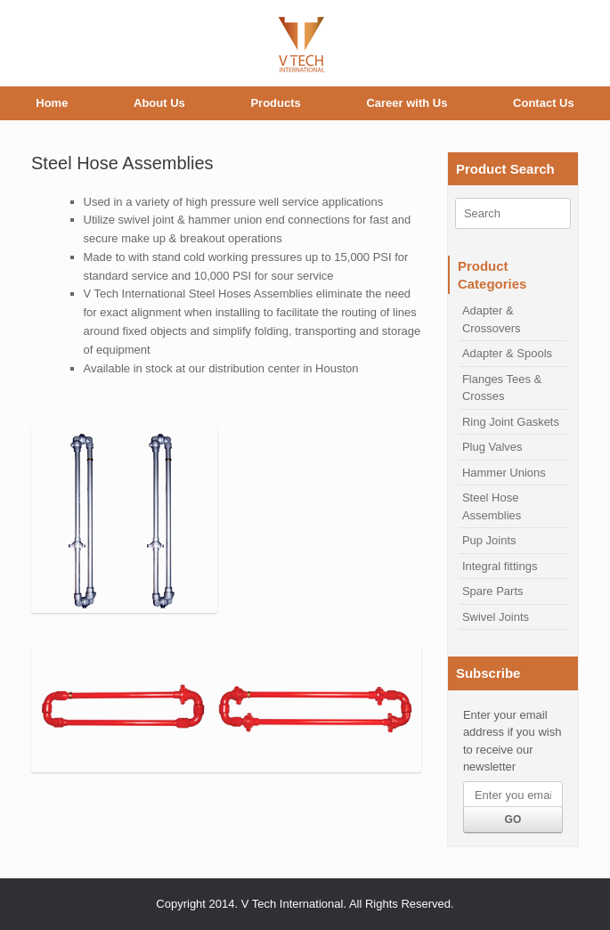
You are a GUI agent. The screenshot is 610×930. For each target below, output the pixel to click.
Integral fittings (500, 566)
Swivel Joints (495, 617)
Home (52, 103)
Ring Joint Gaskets (510, 421)
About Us (159, 103)
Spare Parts (493, 591)
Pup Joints (489, 540)
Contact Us (543, 103)
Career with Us (406, 103)
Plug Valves (492, 446)
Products (275, 103)
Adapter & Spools (507, 353)
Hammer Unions (504, 472)
